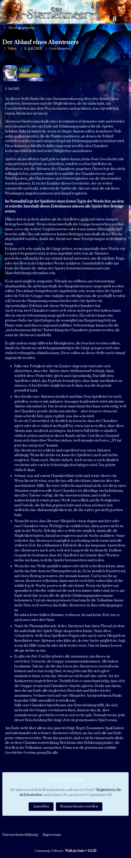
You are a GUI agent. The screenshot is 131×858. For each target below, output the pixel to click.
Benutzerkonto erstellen (79, 806)
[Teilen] (124, 57)
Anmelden (41, 806)
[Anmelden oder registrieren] (126, 19)
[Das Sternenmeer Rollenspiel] (60, 4)
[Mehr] (123, 89)
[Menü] (4, 19)
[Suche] (114, 19)
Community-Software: (65, 851)
